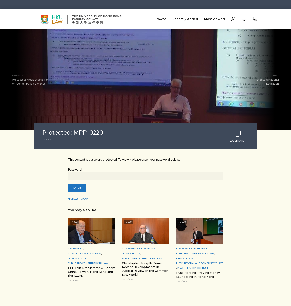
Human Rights (77, 258)
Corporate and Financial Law (195, 253)
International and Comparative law (199, 263)
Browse (160, 19)
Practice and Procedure (193, 267)
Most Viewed (214, 19)
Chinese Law (75, 248)
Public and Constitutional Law (88, 263)
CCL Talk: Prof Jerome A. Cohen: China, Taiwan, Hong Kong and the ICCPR (91, 272)
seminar (73, 199)
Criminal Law (184, 258)
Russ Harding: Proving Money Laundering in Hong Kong (198, 275)
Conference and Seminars (84, 253)
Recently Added (185, 19)
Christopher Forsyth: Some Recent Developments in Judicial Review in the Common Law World (145, 269)
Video (84, 199)
